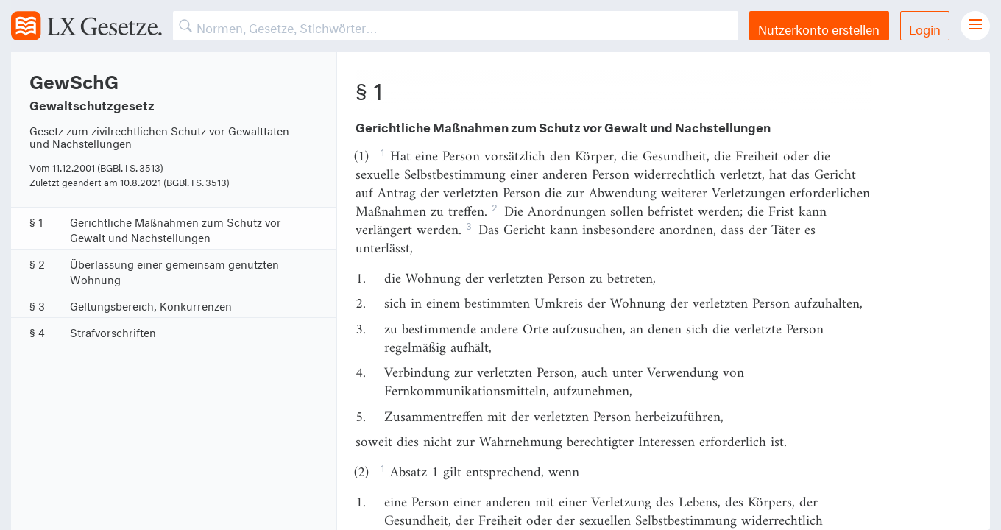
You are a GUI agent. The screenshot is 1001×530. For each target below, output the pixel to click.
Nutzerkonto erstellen (819, 28)
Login (925, 28)
